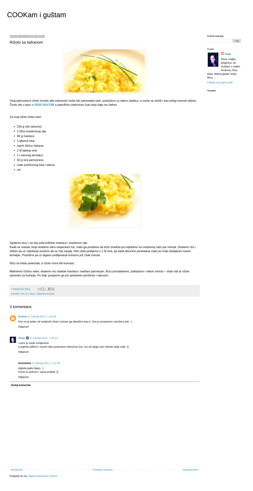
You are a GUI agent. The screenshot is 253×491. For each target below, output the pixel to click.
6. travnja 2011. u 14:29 (42, 316)
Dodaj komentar (21, 385)
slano (32, 293)
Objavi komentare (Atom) (42, 475)
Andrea (22, 316)
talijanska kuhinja (45, 293)
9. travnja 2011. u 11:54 (46, 363)
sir (27, 293)
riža (22, 293)
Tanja (21, 337)
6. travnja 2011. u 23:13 (44, 337)
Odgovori (23, 326)
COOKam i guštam (36, 15)
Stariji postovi (190, 469)
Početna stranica (103, 469)
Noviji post (17, 469)
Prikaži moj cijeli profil (219, 82)
